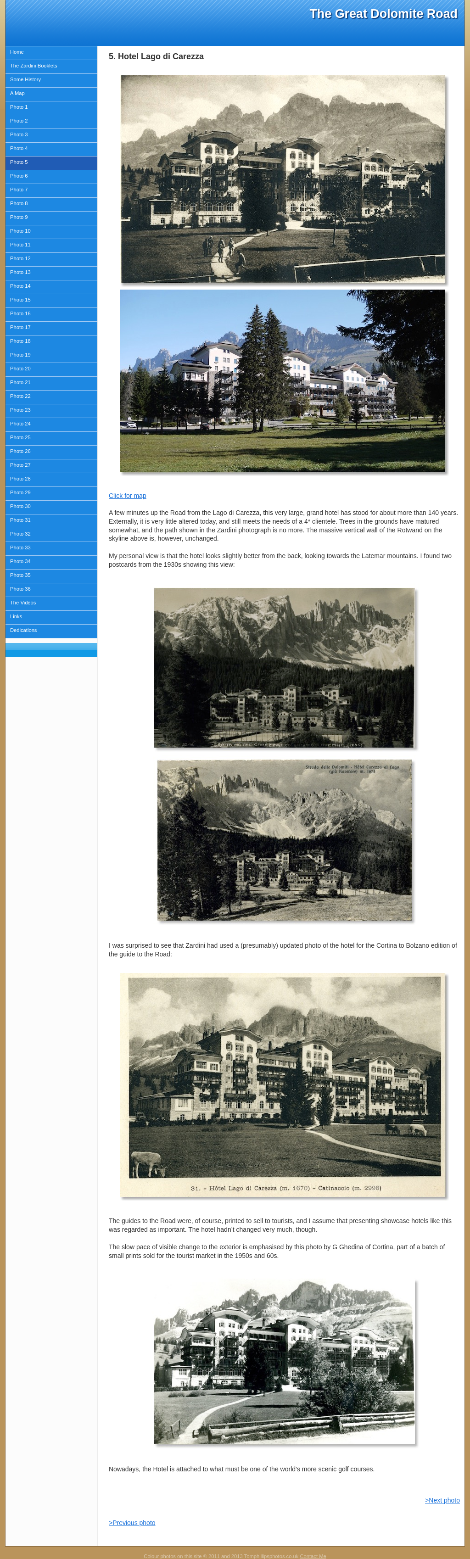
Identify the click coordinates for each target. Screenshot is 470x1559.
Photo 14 (20, 286)
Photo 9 (19, 217)
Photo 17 (20, 327)
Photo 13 (20, 272)
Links (16, 616)
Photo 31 (20, 520)
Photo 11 (20, 244)
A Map (17, 93)
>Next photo (442, 1500)
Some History (25, 79)
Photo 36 (20, 589)
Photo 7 (19, 189)
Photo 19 (20, 355)
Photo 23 (20, 410)
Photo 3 (19, 134)
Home (17, 52)
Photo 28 (20, 478)
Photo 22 (20, 396)
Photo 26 (20, 451)
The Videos (23, 602)
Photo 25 (20, 437)
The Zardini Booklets (33, 65)
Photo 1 (19, 107)
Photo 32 (20, 533)
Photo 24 (20, 423)
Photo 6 (19, 176)
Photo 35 (20, 575)
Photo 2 (19, 120)
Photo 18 (20, 341)
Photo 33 (20, 547)
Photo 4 (19, 148)
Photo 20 (20, 368)
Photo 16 (20, 313)
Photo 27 (20, 465)
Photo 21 (20, 382)
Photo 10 (20, 231)
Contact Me (313, 1556)
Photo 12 (20, 258)
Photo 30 (20, 506)
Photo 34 (20, 561)
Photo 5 (19, 162)
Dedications (23, 630)
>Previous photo (132, 1522)
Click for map (127, 495)
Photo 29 (20, 492)
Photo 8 (19, 203)
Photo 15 (20, 299)
